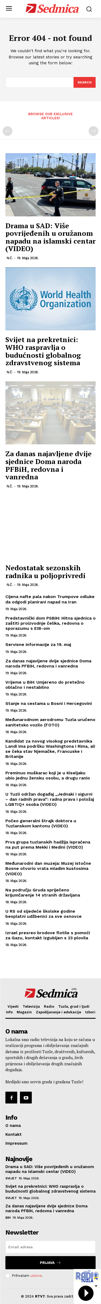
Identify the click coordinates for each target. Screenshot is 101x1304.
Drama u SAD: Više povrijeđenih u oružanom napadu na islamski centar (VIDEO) (50, 237)
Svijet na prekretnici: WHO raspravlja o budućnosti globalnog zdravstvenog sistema (43, 351)
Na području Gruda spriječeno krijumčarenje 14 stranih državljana (43, 892)
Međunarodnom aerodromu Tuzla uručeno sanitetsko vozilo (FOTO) (50, 722)
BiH (8, 1217)
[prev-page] (7, 131)
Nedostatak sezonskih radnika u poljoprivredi (45, 571)
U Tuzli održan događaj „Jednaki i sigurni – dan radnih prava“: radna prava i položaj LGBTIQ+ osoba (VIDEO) (49, 799)
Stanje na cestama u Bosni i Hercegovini (48, 703)
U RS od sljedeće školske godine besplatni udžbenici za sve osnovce (43, 914)
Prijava (50, 1262)
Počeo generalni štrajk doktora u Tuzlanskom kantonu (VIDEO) (40, 823)
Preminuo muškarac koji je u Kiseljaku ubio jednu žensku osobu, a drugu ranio (47, 775)
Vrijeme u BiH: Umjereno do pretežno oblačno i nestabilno (45, 685)
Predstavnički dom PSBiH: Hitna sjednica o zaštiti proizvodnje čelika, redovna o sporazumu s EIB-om (50, 623)
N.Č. (9, 258)
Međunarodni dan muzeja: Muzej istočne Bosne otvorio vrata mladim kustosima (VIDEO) (48, 868)
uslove (36, 1276)
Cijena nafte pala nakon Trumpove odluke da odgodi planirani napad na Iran (50, 599)
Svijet (11, 1178)
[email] (50, 1246)
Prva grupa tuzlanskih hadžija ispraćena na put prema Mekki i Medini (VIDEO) (47, 844)
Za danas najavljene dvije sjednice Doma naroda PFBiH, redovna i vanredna (48, 465)
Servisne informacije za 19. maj (38, 644)
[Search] (85, 82)
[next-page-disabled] (93, 131)
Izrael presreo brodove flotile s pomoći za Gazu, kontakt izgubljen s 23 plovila (47, 935)
